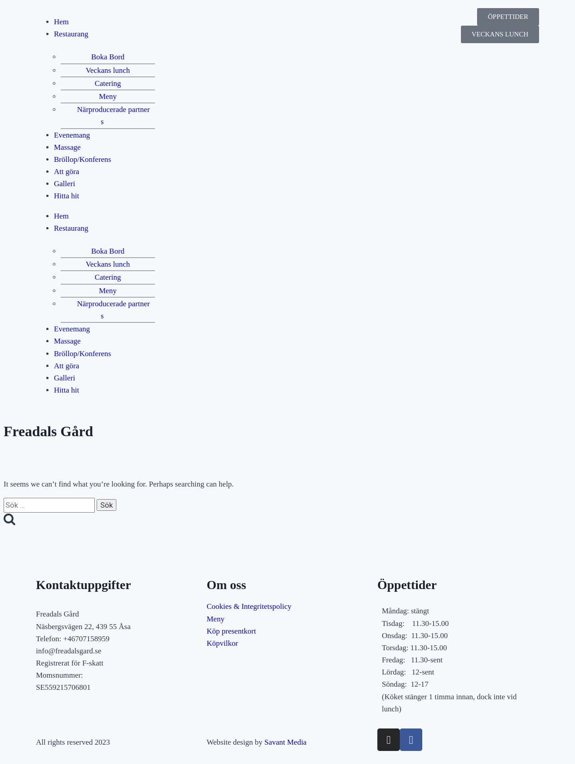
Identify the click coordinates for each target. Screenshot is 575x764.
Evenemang (72, 135)
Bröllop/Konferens (82, 159)
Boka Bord (107, 57)
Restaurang (71, 34)
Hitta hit (66, 196)
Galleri (64, 183)
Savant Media (285, 742)
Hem (61, 22)
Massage (67, 147)
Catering (108, 83)
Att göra (66, 171)
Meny (108, 96)
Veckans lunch (108, 70)
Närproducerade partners (113, 115)
